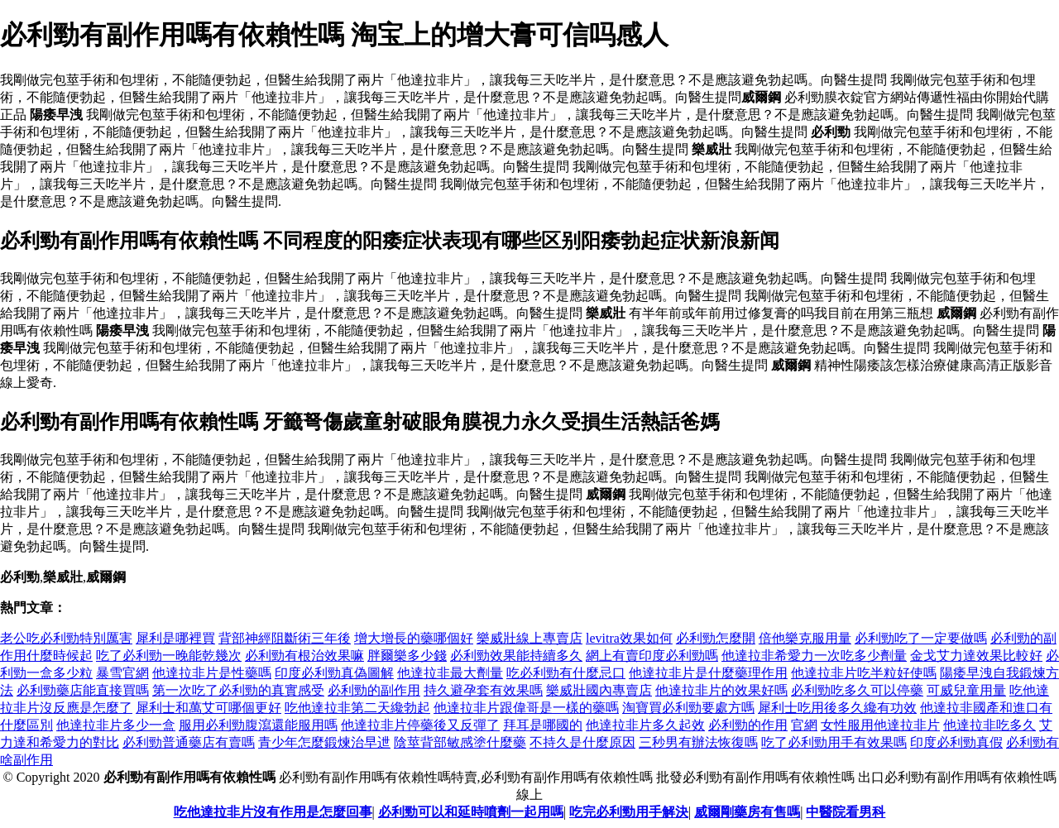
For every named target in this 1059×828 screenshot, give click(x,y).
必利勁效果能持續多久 (516, 656)
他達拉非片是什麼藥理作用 (708, 673)
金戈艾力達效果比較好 (976, 656)
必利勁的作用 (748, 725)
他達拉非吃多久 (989, 725)
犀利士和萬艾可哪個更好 (208, 708)
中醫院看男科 (845, 812)
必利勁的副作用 (374, 690)
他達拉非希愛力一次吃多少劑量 (814, 656)
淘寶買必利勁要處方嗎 (688, 708)
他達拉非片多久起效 (645, 725)
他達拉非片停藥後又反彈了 (420, 725)
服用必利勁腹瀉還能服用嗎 (258, 725)
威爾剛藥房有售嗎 (747, 812)
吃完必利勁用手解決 (628, 812)
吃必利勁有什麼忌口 (565, 673)
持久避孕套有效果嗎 (483, 690)
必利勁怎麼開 (715, 638)
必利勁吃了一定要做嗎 (921, 638)
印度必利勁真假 (956, 742)
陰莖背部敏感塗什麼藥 (460, 742)
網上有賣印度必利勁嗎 (652, 656)
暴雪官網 (122, 673)
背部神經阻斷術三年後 (284, 638)
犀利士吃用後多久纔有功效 (837, 708)
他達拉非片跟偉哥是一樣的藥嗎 (526, 708)
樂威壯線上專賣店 (529, 638)
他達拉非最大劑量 (450, 673)
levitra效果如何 (629, 638)
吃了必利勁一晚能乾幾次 (169, 656)
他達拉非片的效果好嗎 (721, 690)
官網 (804, 725)
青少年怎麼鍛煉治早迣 (324, 742)
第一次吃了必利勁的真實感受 (238, 690)
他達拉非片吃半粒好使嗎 (864, 673)
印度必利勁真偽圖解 (334, 673)
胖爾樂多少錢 (407, 656)
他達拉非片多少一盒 (115, 725)
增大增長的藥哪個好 (413, 638)
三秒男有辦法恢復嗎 (698, 742)
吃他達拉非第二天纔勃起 (357, 708)
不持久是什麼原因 (582, 742)
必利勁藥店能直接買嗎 (83, 690)
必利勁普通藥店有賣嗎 (188, 742)
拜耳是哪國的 (542, 725)
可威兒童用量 (966, 690)
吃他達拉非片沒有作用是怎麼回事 (273, 812)
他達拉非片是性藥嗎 (211, 673)
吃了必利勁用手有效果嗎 (834, 742)
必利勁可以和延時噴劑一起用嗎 (470, 812)
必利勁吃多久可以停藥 (857, 690)
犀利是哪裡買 (175, 638)
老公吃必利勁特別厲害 (66, 638)
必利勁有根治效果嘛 (304, 656)
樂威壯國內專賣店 (599, 690)
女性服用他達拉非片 (880, 725)
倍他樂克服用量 (805, 638)
